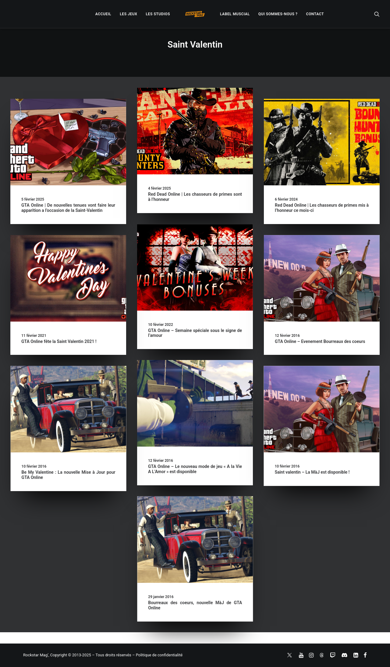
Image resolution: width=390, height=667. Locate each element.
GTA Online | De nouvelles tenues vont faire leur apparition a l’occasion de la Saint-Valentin (68, 208)
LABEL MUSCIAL (235, 14)
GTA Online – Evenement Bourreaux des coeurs (320, 341)
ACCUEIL (103, 14)
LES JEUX (128, 14)
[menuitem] (103, 14)
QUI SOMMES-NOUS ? (278, 14)
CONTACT (315, 14)
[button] (377, 14)
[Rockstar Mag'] (195, 14)
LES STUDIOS (158, 14)
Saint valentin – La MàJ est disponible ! (243, 475)
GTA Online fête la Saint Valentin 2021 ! (58, 341)
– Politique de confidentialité (157, 655)
